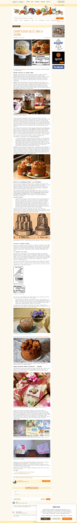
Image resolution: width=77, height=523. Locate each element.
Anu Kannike (21, 476)
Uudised (28, 1)
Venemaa (38, 476)
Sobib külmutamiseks (55, 20)
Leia (60, 18)
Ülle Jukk (46, 476)
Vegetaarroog (26, 20)
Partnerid (69, 515)
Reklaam (62, 5)
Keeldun (45, 518)
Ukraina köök (18, 477)
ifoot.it (47, 437)
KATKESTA (43, 499)
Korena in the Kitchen (33, 179)
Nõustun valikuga (56, 518)
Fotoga (47, 20)
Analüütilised (50, 515)
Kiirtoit (16, 20)
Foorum (56, 5)
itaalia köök (23, 477)
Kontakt (48, 1)
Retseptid (37, 1)
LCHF (36, 20)
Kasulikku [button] (43, 1)
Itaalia (31, 477)
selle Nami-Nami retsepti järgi (42, 336)
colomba (35, 476)
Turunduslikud (57, 515)
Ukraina (27, 477)
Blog (59, 5)
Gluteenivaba (41, 20)
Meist (32, 1)
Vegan (32, 20)
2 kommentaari (47, 37)
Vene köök (42, 476)
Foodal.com (25, 115)
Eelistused (63, 515)
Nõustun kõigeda (67, 518)
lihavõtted (26, 476)
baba (32, 476)
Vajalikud (43, 515)
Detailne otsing (60, 21)
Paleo (21, 20)
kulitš (30, 476)
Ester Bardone (21, 37)
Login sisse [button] (61, 1)
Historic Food (47, 240)
